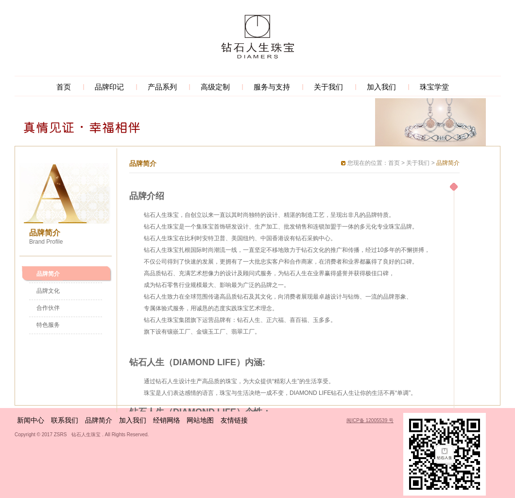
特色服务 (48, 324)
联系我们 (64, 420)
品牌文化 (48, 290)
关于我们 (328, 87)
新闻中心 (30, 420)
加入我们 (381, 87)
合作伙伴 (48, 307)
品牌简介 (48, 273)
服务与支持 (272, 87)
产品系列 (162, 87)
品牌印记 (109, 87)
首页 (63, 87)
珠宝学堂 (434, 87)
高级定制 (215, 87)
